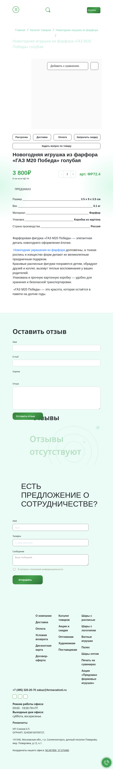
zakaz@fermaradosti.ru (52, 690)
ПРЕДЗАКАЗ (23, 189)
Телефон (17, 536)
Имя (15, 342)
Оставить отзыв (25, 416)
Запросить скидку (87, 137)
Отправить (25, 579)
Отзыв (16, 383)
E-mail (16, 356)
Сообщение (18, 551)
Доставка (42, 137)
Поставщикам (68, 649)
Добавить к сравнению (65, 66)
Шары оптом (90, 653)
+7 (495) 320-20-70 (25, 690)
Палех (86, 647)
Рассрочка (21, 137)
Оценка (16, 371)
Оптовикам (66, 636)
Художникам (67, 643)
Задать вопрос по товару (56, 146)
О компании (44, 615)
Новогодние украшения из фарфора (39, 250)
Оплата (62, 137)
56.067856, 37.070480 (57, 750)
